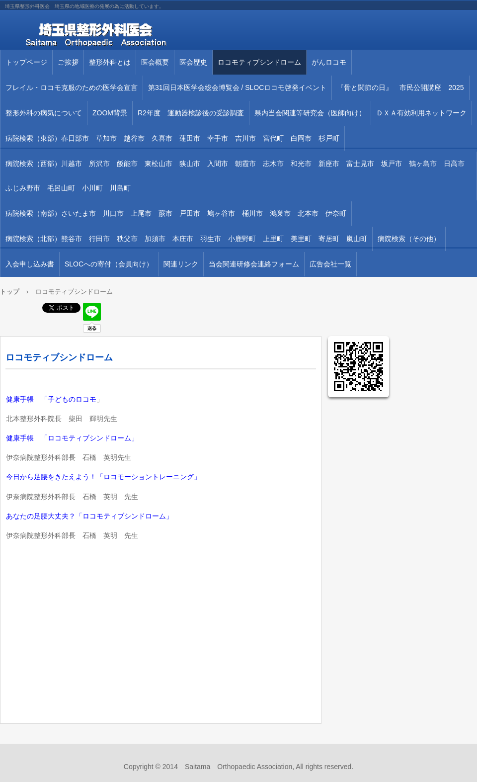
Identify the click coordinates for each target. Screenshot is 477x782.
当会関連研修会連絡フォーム (254, 264)
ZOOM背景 (109, 113)
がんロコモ (329, 62)
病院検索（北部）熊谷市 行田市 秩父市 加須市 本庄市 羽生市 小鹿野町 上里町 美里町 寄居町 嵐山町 (186, 239)
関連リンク (180, 264)
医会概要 (155, 62)
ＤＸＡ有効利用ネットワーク (421, 113)
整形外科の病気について (43, 113)
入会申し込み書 (29, 264)
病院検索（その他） (409, 239)
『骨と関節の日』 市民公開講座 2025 (400, 87)
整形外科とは (110, 62)
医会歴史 (193, 62)
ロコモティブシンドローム (259, 62)
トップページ (26, 62)
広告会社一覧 (330, 264)
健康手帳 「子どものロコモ (51, 399)
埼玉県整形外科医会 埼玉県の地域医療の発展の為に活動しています (114, 35)
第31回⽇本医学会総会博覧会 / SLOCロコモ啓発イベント (237, 87)
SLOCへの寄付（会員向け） (109, 264)
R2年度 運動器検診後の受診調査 (191, 113)
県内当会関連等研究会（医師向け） (310, 113)
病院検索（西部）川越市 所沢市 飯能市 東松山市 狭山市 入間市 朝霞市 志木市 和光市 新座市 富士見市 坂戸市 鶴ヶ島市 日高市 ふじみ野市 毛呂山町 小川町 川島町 (238, 176)
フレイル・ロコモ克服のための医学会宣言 (71, 87)
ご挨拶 (68, 62)
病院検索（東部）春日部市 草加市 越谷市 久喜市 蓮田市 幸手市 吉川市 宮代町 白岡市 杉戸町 (172, 138)
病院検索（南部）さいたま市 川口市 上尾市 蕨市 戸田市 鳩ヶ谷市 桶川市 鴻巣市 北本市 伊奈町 (175, 213)
